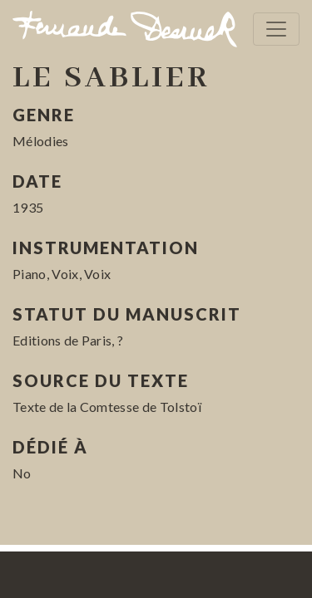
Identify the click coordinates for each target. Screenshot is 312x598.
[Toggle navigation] (276, 29)
